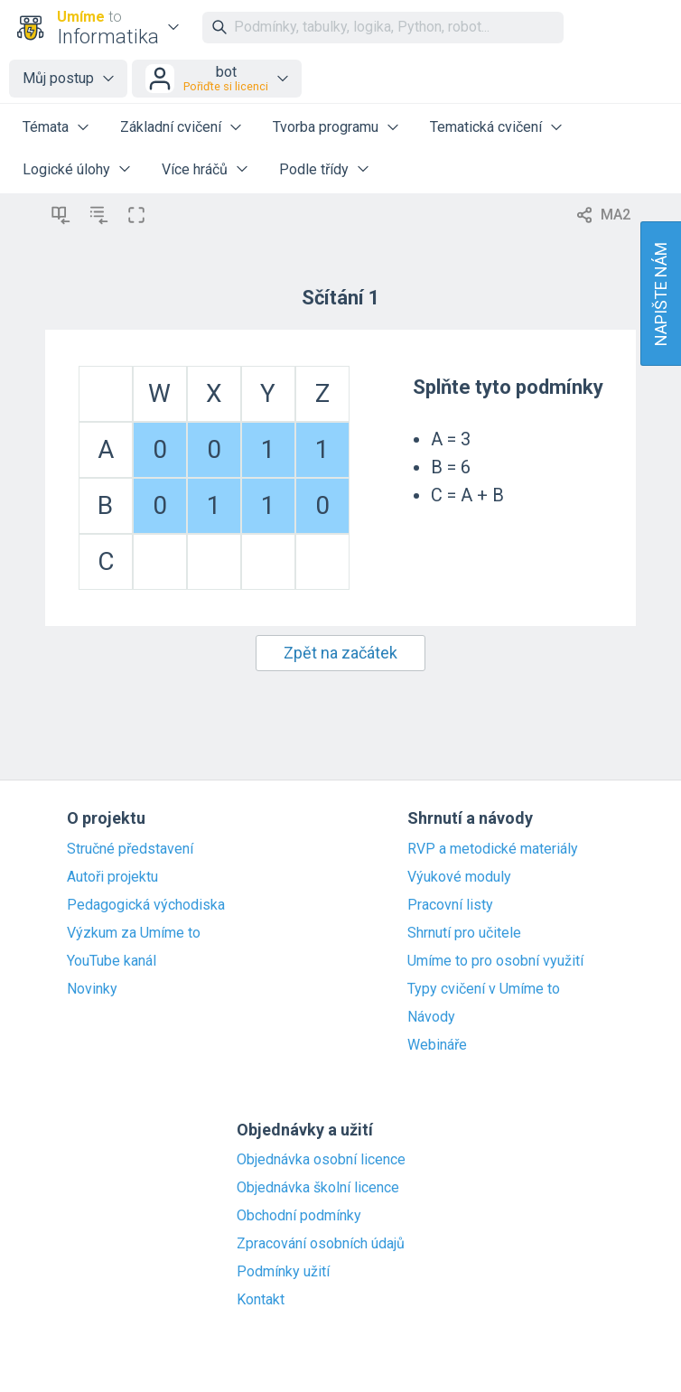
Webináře (437, 1045)
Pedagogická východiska (146, 905)
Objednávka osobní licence (321, 1160)
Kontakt (261, 1300)
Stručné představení (130, 849)
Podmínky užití (283, 1272)
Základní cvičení (170, 126)
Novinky (92, 989)
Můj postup (58, 78)
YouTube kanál (111, 961)
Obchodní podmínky (299, 1216)
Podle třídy (314, 169)
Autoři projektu (112, 877)
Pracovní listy (450, 905)
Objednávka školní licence (318, 1188)
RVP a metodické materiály (492, 849)
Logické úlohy (66, 169)
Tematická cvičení (486, 126)
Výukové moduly (459, 877)
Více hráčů (195, 169)
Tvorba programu (325, 126)
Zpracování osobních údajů (321, 1244)
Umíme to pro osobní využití (495, 961)
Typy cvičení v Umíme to (483, 989)
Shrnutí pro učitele (464, 933)
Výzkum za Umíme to (134, 933)
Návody (431, 1017)
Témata (46, 126)
